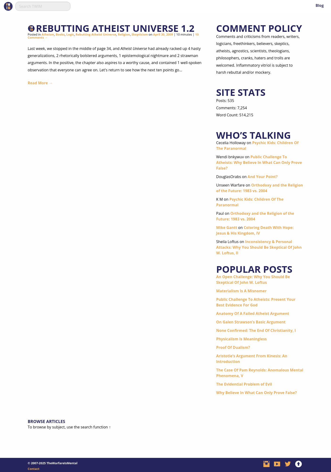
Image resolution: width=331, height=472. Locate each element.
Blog (319, 5)
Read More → (40, 82)
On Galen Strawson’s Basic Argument (251, 322)
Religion (124, 34)
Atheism (47, 34)
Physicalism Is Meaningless (241, 339)
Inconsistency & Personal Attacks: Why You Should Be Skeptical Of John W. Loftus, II (259, 247)
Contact (34, 469)
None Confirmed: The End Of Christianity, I (256, 330)
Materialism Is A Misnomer (241, 290)
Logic (70, 34)
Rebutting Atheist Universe (96, 34)
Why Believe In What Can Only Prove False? (256, 392)
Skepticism (139, 34)
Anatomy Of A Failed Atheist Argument (252, 313)
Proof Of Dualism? (233, 347)
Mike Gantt (226, 227)
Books (60, 34)
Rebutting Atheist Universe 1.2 (115, 28)
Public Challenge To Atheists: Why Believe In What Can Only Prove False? (259, 162)
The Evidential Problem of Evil (244, 384)
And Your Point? (263, 176)
